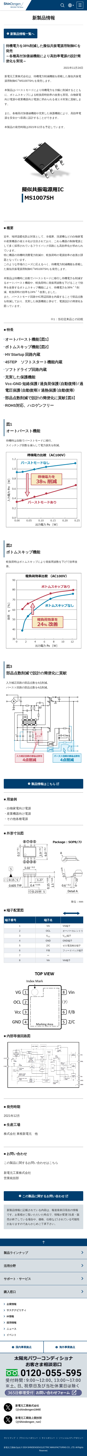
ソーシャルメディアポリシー (71, 1437)
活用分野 (10, 1265)
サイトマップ (9, 1437)
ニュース (11, 1328)
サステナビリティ (16, 1310)
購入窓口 (10, 1291)
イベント (11, 1335)
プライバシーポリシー (28, 1437)
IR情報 (10, 1316)
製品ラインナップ (16, 1252)
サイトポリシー (48, 1437)
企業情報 (11, 1304)
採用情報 (11, 1322)
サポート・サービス (17, 1278)
